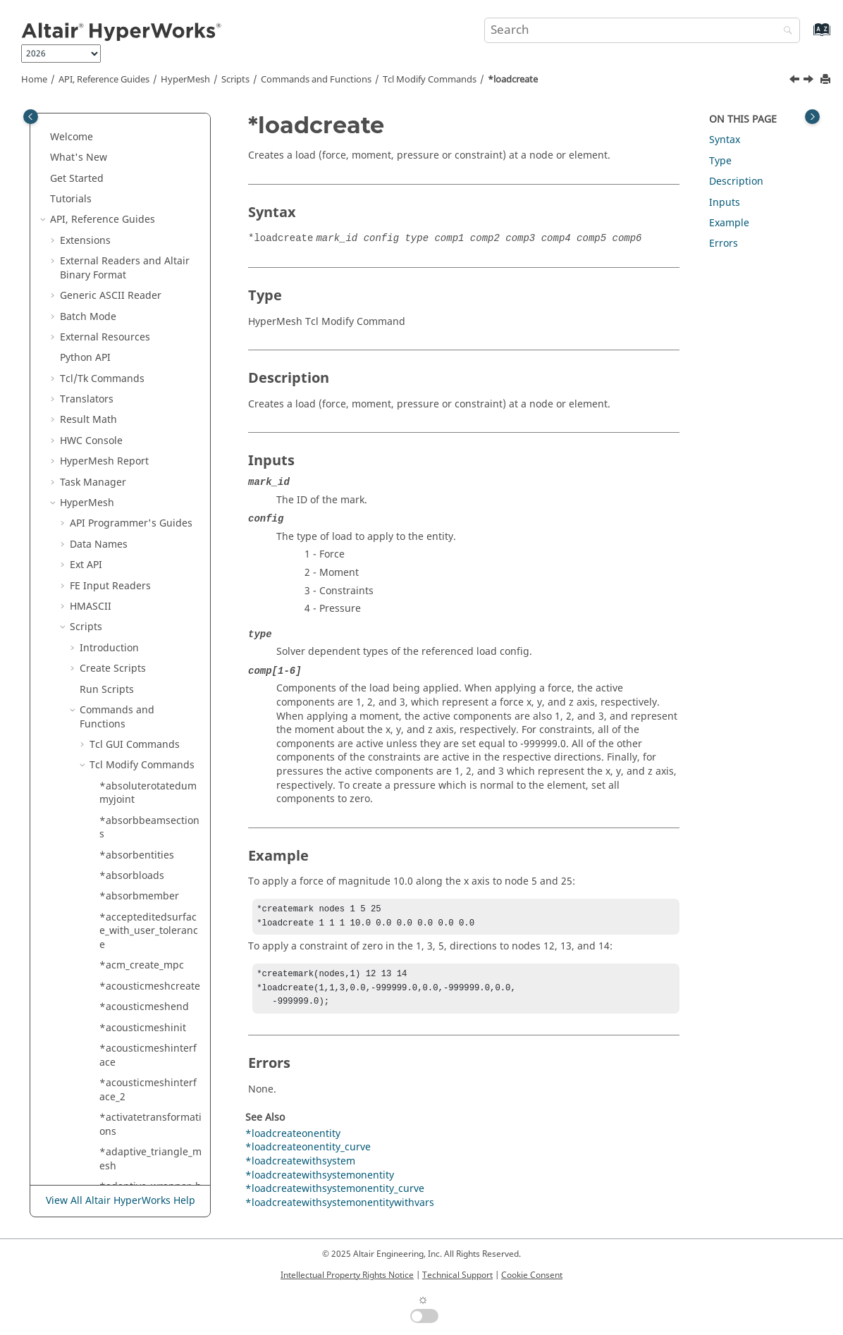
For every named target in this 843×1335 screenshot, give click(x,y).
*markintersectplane (148, 1100)
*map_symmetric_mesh (149, 865)
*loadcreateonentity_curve (149, 341)
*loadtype (123, 638)
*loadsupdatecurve (145, 582)
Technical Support (457, 1275)
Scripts (235, 79)
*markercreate (134, 1038)
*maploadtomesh (141, 928)
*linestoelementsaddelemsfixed (149, 265)
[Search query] (642, 30)
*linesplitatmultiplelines (148, 147)
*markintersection (142, 1080)
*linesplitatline (135, 120)
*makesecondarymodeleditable (150, 762)
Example (729, 223)
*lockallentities (135, 658)
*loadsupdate (132, 562)
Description (736, 181)
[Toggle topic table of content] (812, 116)
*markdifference (138, 1017)
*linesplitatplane (139, 175)
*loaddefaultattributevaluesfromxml (150, 513)
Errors (723, 243)
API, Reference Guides (104, 79)
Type (720, 161)
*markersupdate (138, 1059)
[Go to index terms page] (807, 36)
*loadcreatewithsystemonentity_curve (149, 445)
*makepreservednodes (148, 727)
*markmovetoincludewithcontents (149, 1149)
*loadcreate (513, 79)
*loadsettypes (132, 541)
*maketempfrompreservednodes (149, 796)
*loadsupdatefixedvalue (150, 610)
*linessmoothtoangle (149, 216)
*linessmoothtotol (142, 237)
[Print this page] (826, 80)
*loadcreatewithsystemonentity (149, 410)
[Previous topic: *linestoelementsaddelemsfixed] (795, 81)
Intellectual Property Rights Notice (347, 1275)
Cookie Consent (531, 1275)
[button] (93, 120)
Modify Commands (429, 79)
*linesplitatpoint (138, 196)
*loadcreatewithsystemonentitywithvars (149, 479)
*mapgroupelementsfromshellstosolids (149, 900)
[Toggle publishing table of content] (30, 116)
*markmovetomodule (149, 1176)
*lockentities (129, 679)
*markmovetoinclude (149, 1121)
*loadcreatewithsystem (149, 376)
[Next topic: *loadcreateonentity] (810, 81)
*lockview (122, 700)
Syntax (724, 140)
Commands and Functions (316, 79)
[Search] (784, 31)
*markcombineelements (149, 990)
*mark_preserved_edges (148, 955)
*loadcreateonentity (147, 313)
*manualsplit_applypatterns (149, 831)
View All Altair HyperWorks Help (120, 1201)
